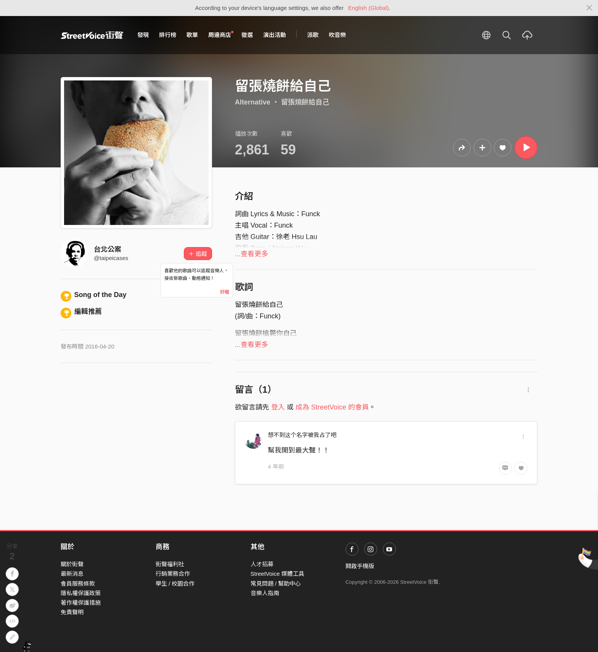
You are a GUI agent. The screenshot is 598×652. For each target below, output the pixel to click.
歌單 (192, 35)
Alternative (252, 102)
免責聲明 (72, 612)
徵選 (247, 35)
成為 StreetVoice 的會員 (332, 407)
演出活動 (274, 35)
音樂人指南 (265, 593)
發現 (143, 35)
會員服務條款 (78, 583)
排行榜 (167, 35)
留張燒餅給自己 (305, 102)
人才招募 (262, 564)
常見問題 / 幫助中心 (276, 583)
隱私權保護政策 (81, 593)
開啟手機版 (360, 566)
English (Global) (368, 8)
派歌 (312, 35)
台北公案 (107, 249)
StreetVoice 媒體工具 (277, 573)
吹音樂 (337, 35)
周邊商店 (220, 35)
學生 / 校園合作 (175, 583)
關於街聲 (72, 564)
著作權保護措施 (81, 602)
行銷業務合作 (173, 573)
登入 (278, 407)
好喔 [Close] (224, 292)
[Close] (589, 8)
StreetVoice (92, 35)
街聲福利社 (170, 564)
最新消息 (72, 573)
